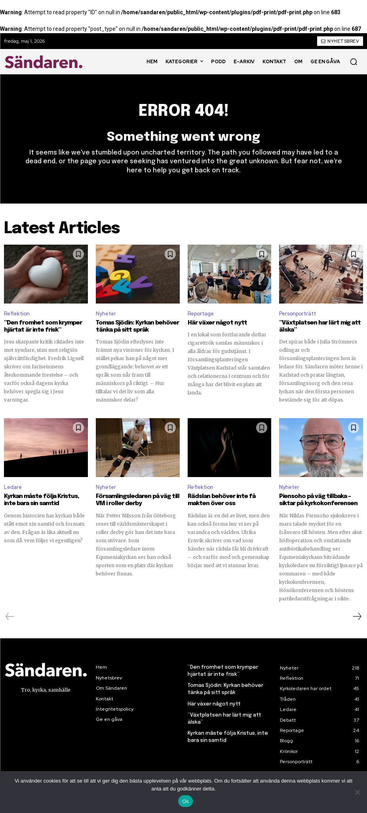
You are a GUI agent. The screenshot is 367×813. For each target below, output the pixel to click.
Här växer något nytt (217, 323)
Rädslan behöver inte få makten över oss (221, 500)
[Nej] (357, 792)
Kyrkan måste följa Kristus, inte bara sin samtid (41, 500)
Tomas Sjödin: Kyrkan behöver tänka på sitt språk (137, 326)
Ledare (13, 487)
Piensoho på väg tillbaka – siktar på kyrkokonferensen (318, 500)
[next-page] (356, 616)
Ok (185, 801)
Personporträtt (297, 313)
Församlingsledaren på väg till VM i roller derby (137, 500)
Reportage (201, 313)
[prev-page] (10, 616)
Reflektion (17, 313)
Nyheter (106, 313)
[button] (353, 61)
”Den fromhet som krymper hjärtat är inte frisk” (43, 326)
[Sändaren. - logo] (45, 62)
